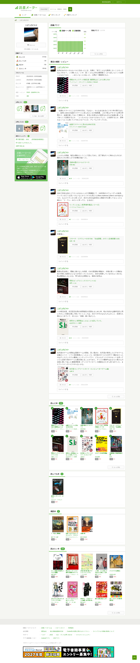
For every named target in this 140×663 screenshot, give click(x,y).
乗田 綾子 (83, 602)
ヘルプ (43, 634)
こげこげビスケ (63, 67)
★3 (70, 96)
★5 (70, 297)
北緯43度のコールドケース (79, 162)
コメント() (75, 96)
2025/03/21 (84, 96)
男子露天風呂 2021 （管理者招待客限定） (30, 139)
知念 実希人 (98, 602)
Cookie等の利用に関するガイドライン (78, 631)
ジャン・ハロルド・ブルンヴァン (72, 574)
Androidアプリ (45, 638)
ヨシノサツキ (55, 602)
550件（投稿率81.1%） (33, 92)
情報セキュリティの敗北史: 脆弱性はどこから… (57, 427)
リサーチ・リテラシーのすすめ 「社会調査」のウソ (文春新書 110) (94, 239)
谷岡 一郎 (72, 241)
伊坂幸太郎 (113, 574)
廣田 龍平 (53, 574)
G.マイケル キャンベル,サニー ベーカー (72, 537)
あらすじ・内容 (87, 85)
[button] (70, 9)
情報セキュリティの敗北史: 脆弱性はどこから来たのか (89, 80)
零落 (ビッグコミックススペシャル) (82, 281)
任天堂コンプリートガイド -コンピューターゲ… (86, 454)
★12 (70, 338)
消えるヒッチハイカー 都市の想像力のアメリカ (72, 572)
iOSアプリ (56, 638)
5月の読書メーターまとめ (31, 49)
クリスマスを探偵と (115, 570)
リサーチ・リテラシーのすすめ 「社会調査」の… (116, 427)
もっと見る (99, 54)
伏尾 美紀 (72, 165)
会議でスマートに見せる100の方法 (82, 124)
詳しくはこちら (24, 159)
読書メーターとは (46, 628)
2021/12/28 (84, 384)
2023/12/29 (85, 178)
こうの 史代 (83, 574)
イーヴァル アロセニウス (76, 207)
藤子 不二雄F (54, 537)
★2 (70, 219)
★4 (70, 385)
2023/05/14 (84, 219)
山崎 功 (71, 371)
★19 (70, 178)
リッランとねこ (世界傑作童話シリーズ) (84, 205)
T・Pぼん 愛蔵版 (55, 533)
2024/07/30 (84, 140)
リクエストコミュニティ (83, 634)
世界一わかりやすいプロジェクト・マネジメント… (72, 535)
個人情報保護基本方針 (56, 631)
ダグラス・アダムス (56, 499)
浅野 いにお (72, 283)
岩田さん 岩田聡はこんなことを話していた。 (86, 321)
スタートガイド (60, 628)
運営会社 (44, 631)
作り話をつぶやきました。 (24, 143)
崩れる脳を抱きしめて (101, 598)
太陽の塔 (82, 533)
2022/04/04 (85, 338)
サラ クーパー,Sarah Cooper (77, 127)
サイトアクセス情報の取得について (103, 631)
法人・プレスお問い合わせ (64, 634)
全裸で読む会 (20, 146)
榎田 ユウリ (98, 574)
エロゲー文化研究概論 (101, 453)
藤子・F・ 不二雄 (70, 602)
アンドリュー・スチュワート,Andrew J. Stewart (83, 82)
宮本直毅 (97, 456)
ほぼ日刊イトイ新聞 (75, 323)
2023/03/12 (84, 297)
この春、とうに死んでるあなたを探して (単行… (101, 572)
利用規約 (71, 628)
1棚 (27, 96)
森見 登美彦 (83, 537)
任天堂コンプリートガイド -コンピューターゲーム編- (89, 369)
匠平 (111, 456)
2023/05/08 (84, 256)
